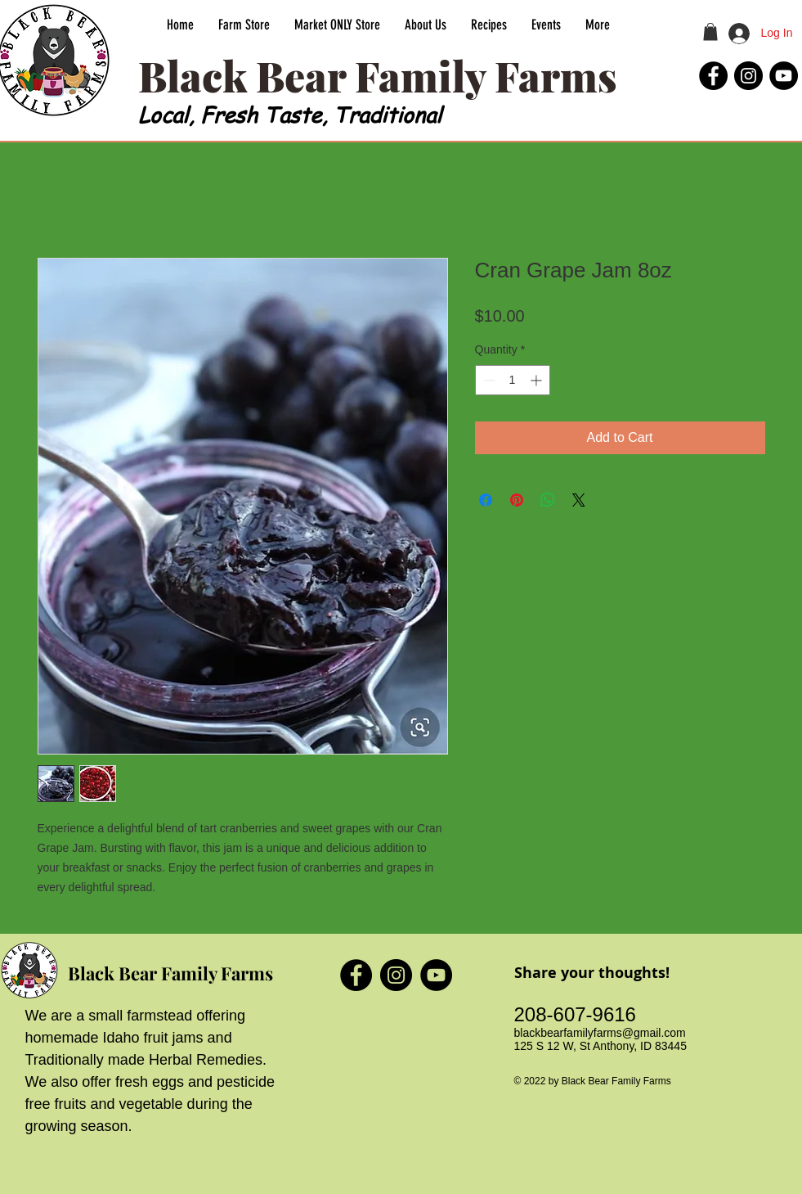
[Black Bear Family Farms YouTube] (783, 75)
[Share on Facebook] (485, 500)
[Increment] (537, 380)
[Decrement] (487, 380)
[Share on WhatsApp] (548, 500)
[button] (710, 32)
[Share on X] (579, 500)
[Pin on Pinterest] (516, 500)
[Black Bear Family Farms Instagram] (748, 75)
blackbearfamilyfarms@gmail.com (600, 1032)
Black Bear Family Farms (170, 973)
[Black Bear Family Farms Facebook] (713, 75)
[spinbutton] (512, 380)
